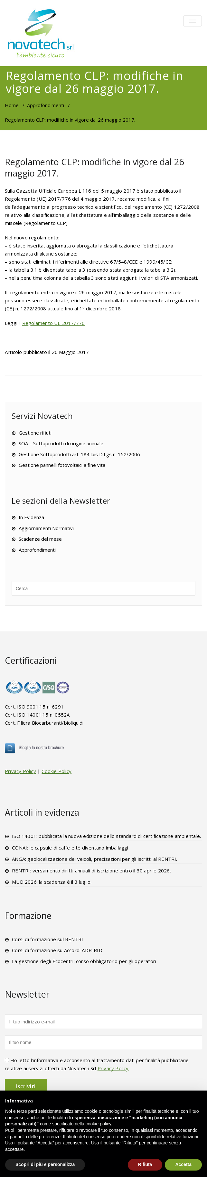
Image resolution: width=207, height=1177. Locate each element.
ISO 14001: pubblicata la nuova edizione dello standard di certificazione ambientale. (106, 836)
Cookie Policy (56, 771)
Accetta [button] (183, 1164)
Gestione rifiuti (35, 432)
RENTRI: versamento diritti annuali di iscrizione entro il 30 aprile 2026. (91, 870)
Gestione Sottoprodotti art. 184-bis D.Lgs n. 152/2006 (79, 454)
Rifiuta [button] (145, 1164)
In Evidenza (31, 517)
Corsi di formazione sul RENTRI (47, 939)
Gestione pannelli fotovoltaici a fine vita (62, 465)
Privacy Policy (20, 771)
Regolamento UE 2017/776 (53, 323)
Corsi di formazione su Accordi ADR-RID (57, 950)
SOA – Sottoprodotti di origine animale (61, 443)
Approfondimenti (45, 105)
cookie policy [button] (98, 1123)
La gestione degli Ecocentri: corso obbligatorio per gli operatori (84, 961)
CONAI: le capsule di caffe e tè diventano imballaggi (70, 847)
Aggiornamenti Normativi (46, 528)
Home (12, 105)
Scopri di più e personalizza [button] (45, 1164)
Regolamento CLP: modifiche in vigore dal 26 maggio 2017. (94, 167)
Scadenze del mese (40, 539)
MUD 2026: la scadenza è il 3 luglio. (51, 882)
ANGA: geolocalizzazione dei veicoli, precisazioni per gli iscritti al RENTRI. (94, 859)
